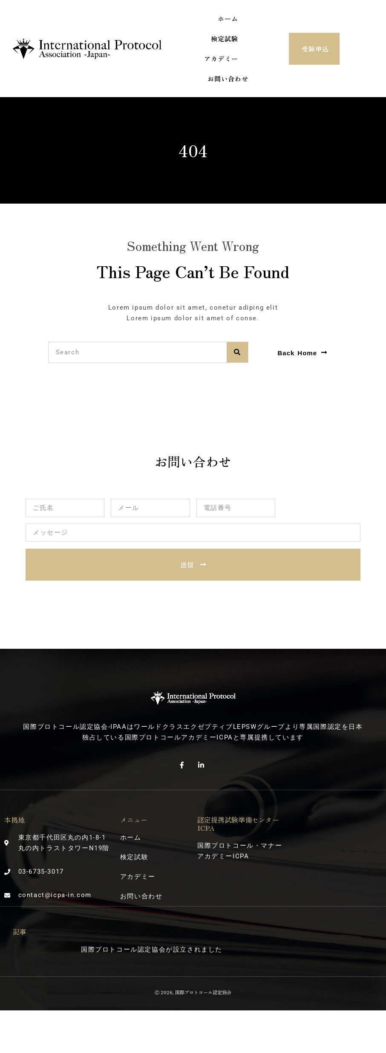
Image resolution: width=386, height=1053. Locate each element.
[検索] (237, 352)
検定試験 (224, 38)
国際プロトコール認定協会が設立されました (151, 949)
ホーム (228, 18)
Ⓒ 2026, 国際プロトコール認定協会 (193, 992)
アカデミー (221, 58)
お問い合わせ (227, 78)
